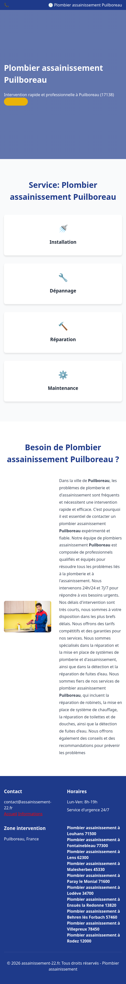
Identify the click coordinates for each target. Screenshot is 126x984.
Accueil (10, 814)
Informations (30, 814)
